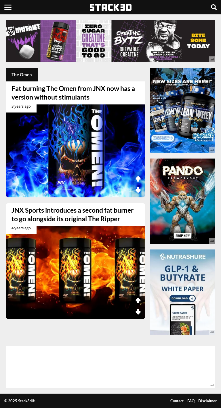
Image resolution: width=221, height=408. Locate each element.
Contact (177, 401)
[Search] (214, 7)
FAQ (191, 401)
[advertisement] (110, 41)
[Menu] (8, 7)
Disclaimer (207, 401)
